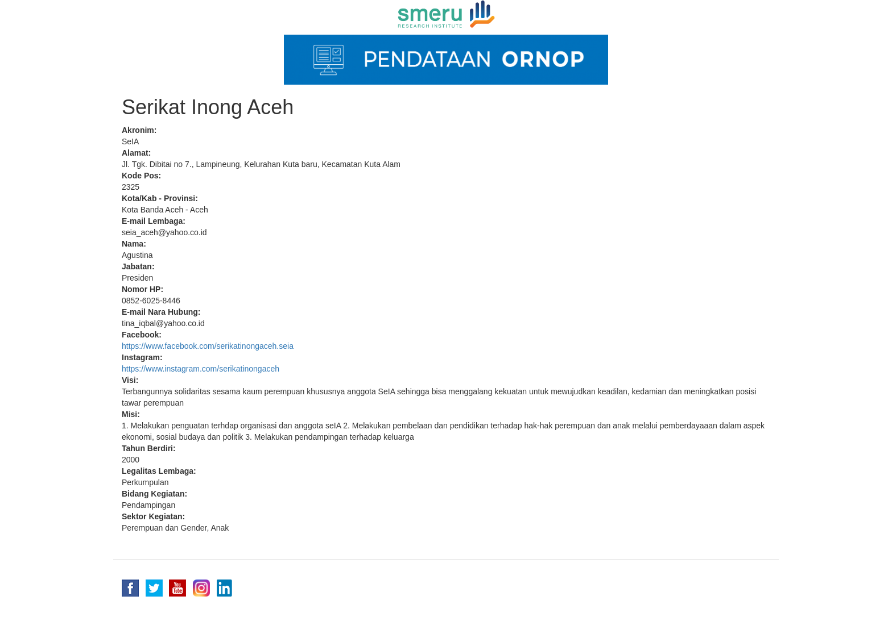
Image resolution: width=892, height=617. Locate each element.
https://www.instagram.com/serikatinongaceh (200, 368)
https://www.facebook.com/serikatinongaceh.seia (208, 346)
